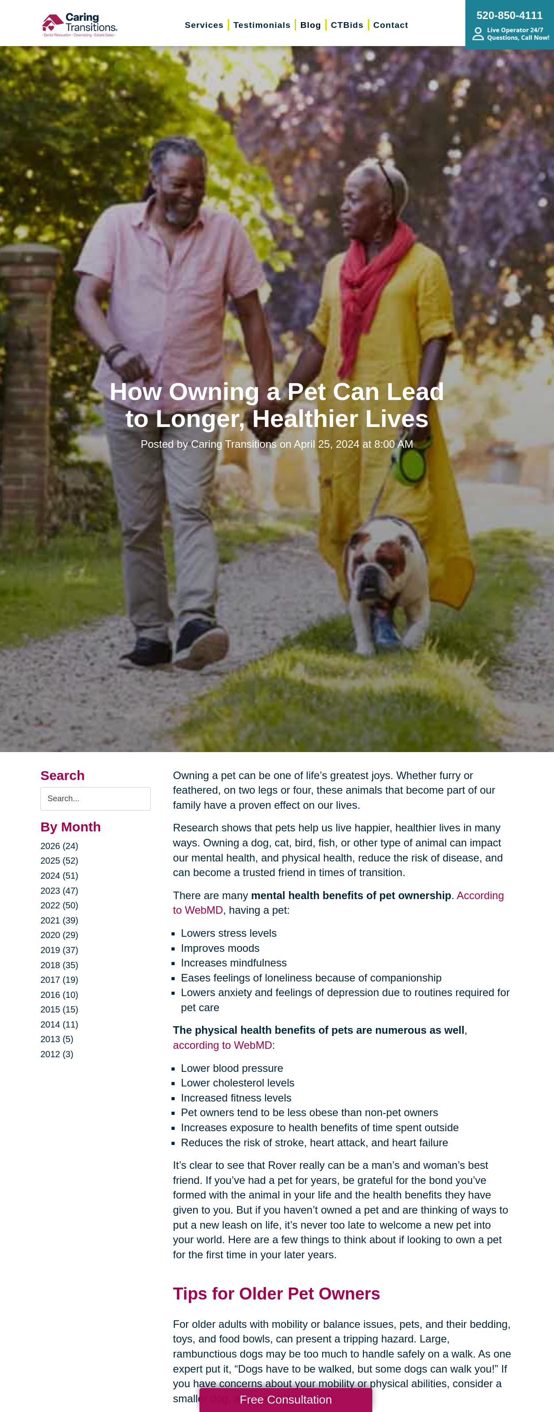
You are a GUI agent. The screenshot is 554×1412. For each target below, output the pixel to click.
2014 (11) (59, 1024)
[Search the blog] (95, 799)
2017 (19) (59, 980)
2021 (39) (59, 920)
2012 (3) (57, 1054)
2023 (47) (59, 891)
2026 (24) (59, 846)
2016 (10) (59, 995)
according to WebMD (222, 1045)
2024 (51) (59, 876)
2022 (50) (59, 905)
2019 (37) (59, 950)
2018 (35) (59, 965)
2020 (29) (59, 935)
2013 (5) (57, 1039)
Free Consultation (286, 1399)
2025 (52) (59, 860)
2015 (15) (59, 1009)
